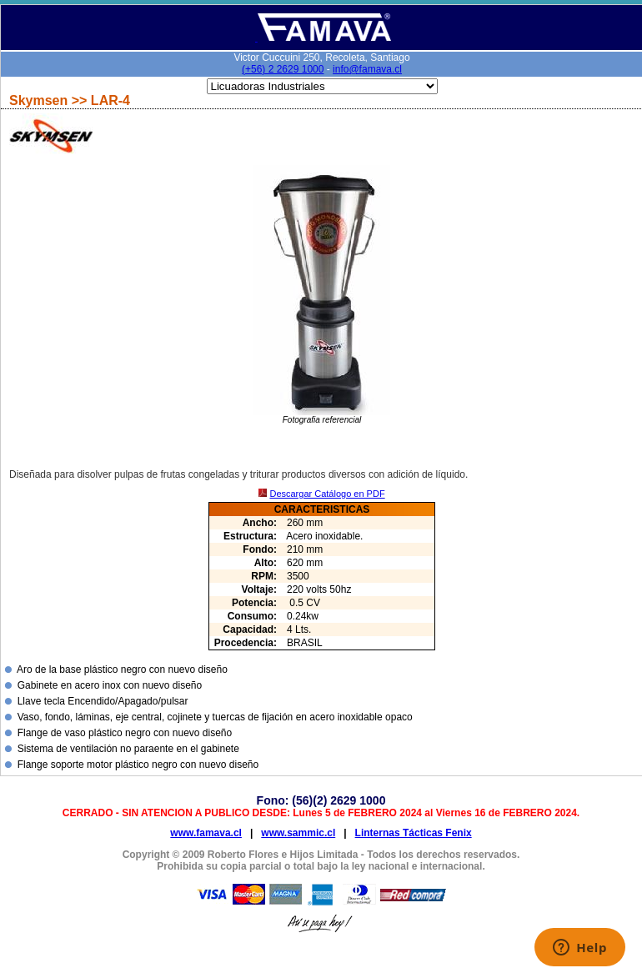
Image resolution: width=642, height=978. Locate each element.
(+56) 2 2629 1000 (283, 69)
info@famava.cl (367, 69)
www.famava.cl (206, 833)
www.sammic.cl (298, 833)
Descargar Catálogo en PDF (326, 494)
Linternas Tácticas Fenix (413, 833)
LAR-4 (110, 100)
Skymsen (40, 100)
